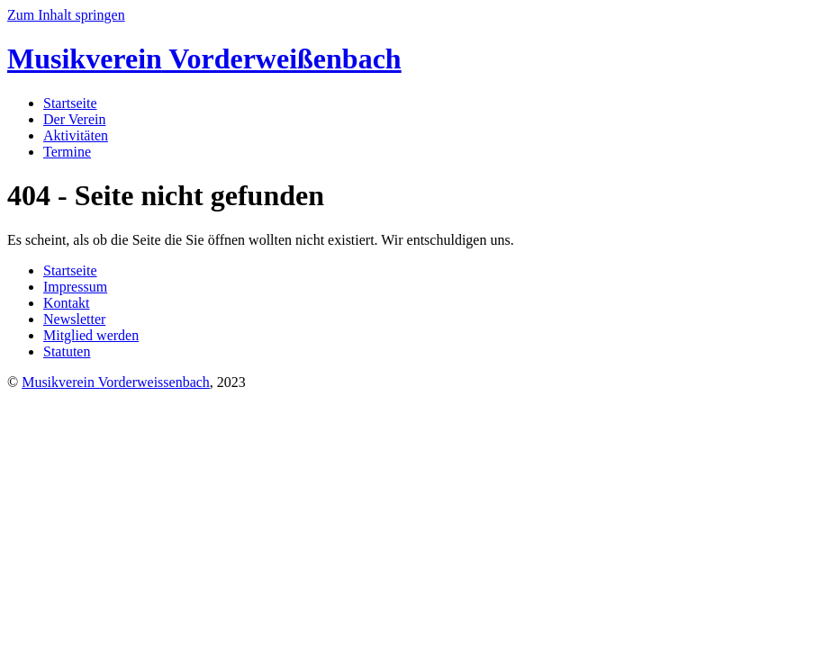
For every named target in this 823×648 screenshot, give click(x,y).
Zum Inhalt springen (66, 14)
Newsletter (74, 319)
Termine (67, 151)
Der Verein (74, 119)
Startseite (70, 103)
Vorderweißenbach (204, 58)
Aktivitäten (75, 135)
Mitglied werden (91, 335)
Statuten (66, 351)
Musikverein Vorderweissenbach (116, 382)
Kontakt (66, 302)
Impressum (75, 286)
